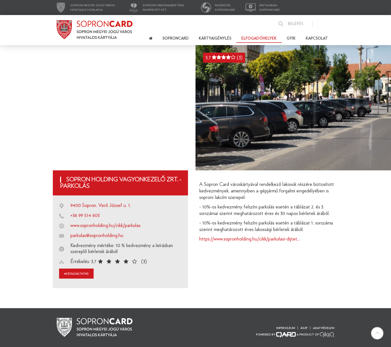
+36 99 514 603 (85, 215)
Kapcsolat (317, 38)
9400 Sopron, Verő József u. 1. (100, 205)
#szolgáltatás (76, 273)
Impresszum (285, 327)
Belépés (295, 24)
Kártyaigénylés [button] (215, 38)
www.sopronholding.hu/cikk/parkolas (105, 225)
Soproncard (175, 38)
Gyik (291, 38)
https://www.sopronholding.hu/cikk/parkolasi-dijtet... (249, 239)
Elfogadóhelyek (259, 38)
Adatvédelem (323, 327)
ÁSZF (304, 327)
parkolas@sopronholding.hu (96, 235)
